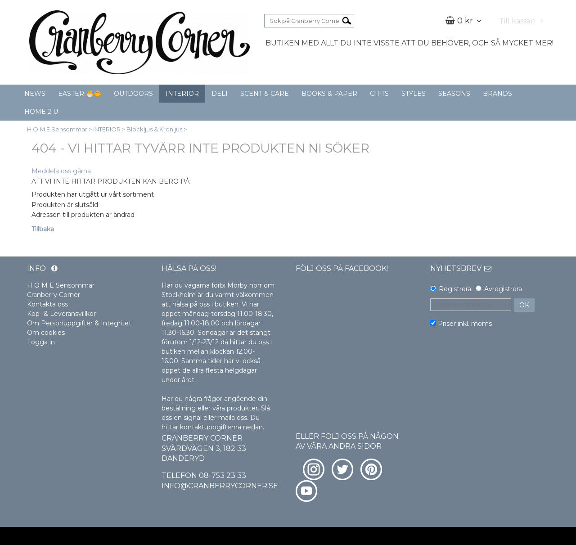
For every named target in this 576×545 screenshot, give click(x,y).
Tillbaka (43, 229)
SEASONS (454, 94)
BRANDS (497, 94)
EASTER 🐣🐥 (79, 94)
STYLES (413, 94)
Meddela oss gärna (61, 171)
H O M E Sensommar (57, 129)
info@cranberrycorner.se (220, 486)
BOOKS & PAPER (329, 94)
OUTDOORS (133, 94)
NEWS (34, 94)
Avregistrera (503, 289)
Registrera (455, 289)
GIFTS (379, 94)
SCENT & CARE (264, 94)
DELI (220, 94)
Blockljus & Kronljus (154, 129)
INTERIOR (182, 94)
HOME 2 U (41, 112)
